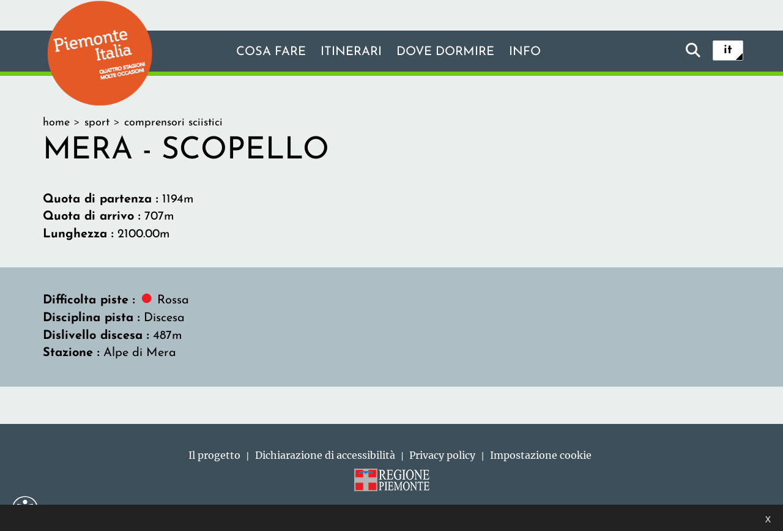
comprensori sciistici (173, 122)
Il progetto (214, 455)
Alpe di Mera (139, 353)
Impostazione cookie (541, 455)
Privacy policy (442, 455)
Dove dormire (445, 52)
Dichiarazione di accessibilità (325, 455)
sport (96, 122)
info (525, 52)
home (56, 122)
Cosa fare (271, 52)
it (728, 50)
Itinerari (351, 52)
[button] (25, 509)
